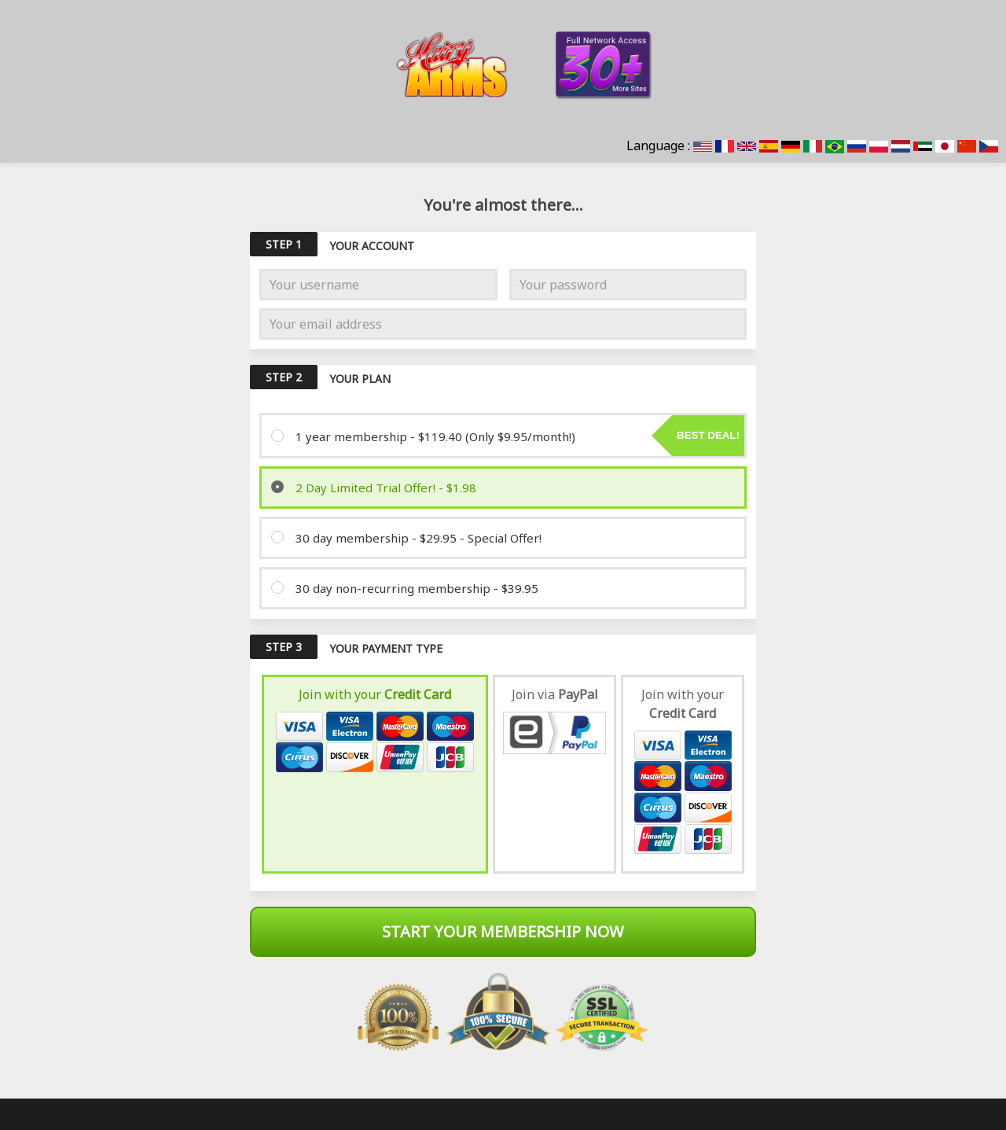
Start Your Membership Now (503, 931)
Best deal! (708, 435)
